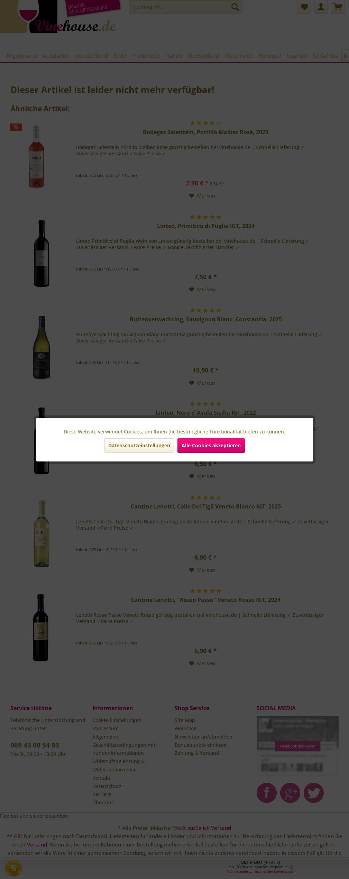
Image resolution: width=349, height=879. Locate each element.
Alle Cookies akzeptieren (211, 445)
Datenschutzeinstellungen (139, 445)
